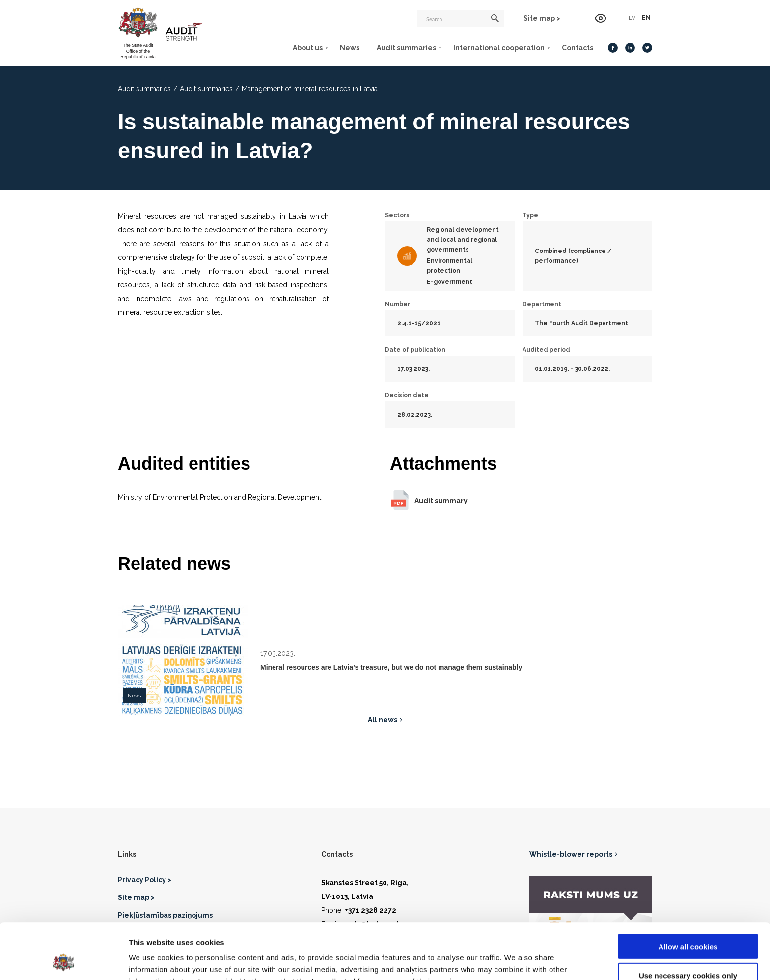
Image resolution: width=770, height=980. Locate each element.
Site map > (541, 18)
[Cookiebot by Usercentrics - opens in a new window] (64, 960)
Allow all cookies (688, 894)
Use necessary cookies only (688, 923)
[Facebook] (613, 48)
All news (382, 720)
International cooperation (499, 48)
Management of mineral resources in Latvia (310, 89)
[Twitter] (647, 48)
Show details (515, 960)
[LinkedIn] (630, 48)
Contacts (577, 48)
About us (308, 48)
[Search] (460, 18)
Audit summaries (406, 48)
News (349, 48)
